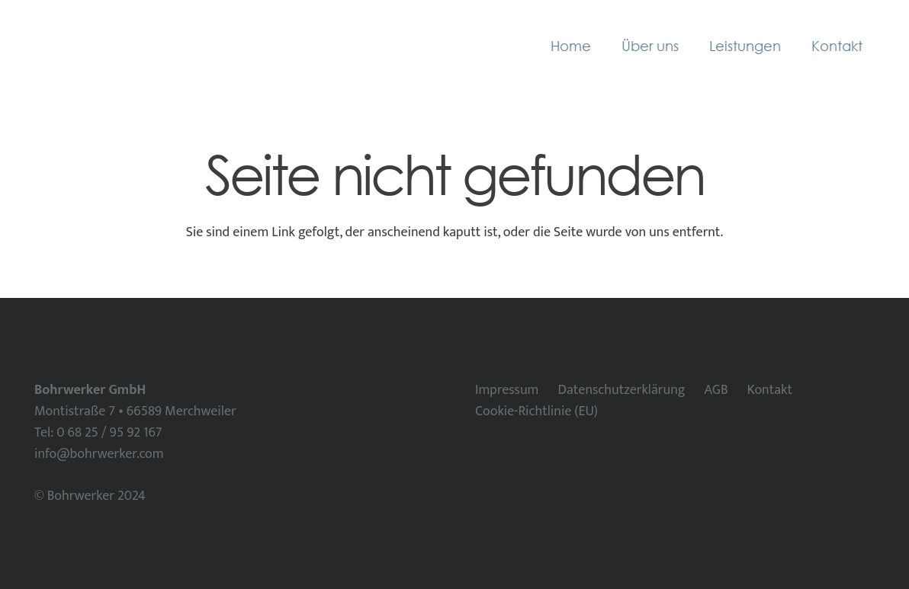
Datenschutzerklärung (621, 390)
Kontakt (770, 390)
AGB (716, 390)
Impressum (506, 390)
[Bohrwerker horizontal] (142, 45)
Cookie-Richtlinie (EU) (536, 411)
